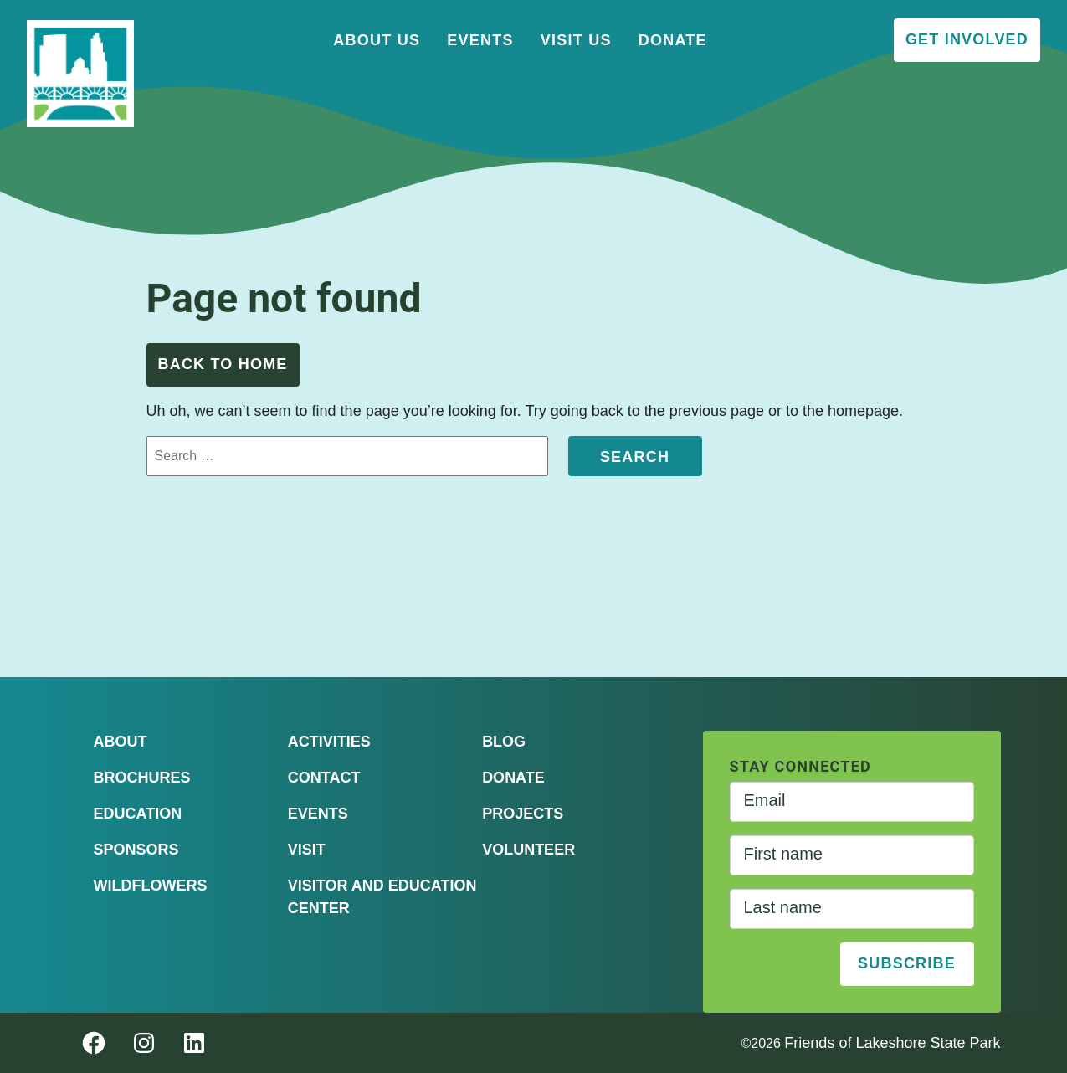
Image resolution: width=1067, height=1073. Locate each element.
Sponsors (136, 849)
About (120, 741)
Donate (673, 40)
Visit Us (576, 40)
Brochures (142, 777)
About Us (376, 40)
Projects (522, 813)
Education (138, 813)
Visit (307, 849)
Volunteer (528, 849)
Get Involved (967, 39)
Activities (329, 741)
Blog (504, 741)
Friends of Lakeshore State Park (892, 1042)
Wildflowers (151, 885)
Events (480, 40)
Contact (324, 777)
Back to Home (223, 364)
